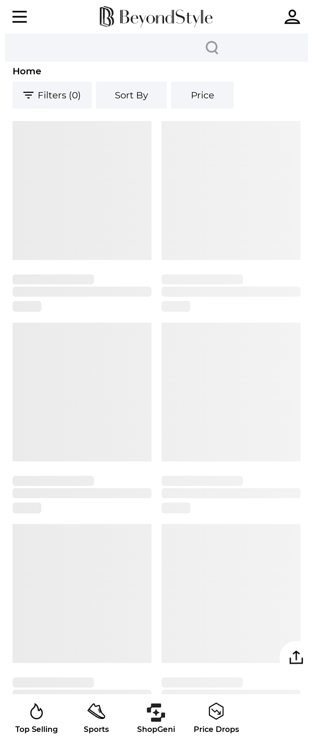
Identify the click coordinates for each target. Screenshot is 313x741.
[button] (296, 657)
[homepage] (156, 16)
